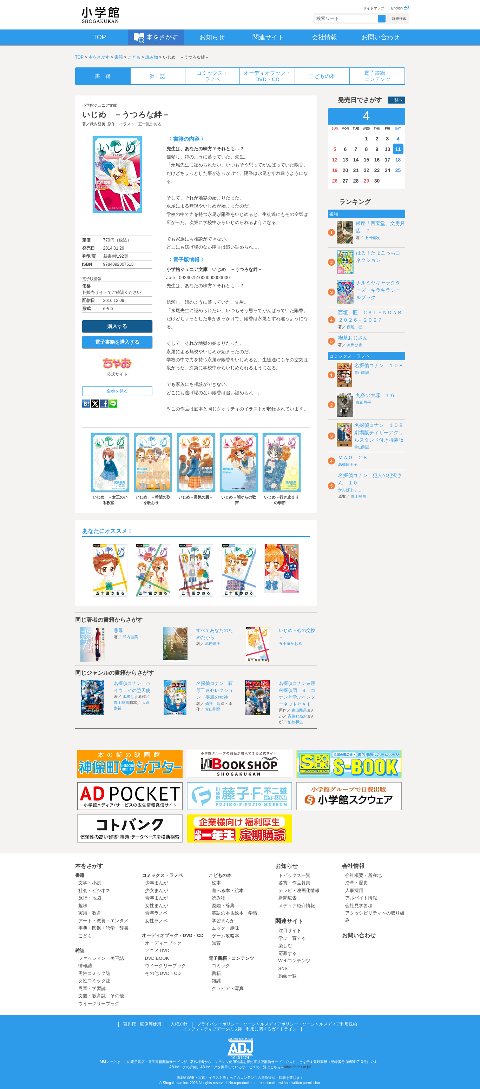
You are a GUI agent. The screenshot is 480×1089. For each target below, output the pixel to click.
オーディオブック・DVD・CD (173, 935)
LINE (113, 404)
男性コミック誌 (94, 973)
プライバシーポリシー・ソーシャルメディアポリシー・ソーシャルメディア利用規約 (277, 1024)
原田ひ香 (354, 345)
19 (335, 170)
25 (398, 170)
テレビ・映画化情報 (299, 890)
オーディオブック (163, 943)
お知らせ (286, 866)
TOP (79, 57)
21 (356, 170)
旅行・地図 (89, 897)
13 (345, 160)
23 (377, 170)
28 (356, 181)
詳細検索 (399, 18)
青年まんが (156, 897)
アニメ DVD (157, 950)
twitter (95, 404)
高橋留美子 (347, 464)
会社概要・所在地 (363, 875)
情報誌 (85, 965)
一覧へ (396, 100)
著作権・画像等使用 (142, 1024)
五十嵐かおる (150, 124)
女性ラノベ (156, 920)
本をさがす (99, 57)
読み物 (151, 57)
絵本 (216, 882)
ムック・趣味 (225, 928)
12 (335, 160)
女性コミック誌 (94, 980)
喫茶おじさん (353, 338)
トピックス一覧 (294, 875)
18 (398, 160)
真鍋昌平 (363, 402)
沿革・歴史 (356, 882)
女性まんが (156, 905)
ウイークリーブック (98, 1003)
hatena (86, 404)
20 (345, 170)
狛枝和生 (295, 722)
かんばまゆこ (349, 490)
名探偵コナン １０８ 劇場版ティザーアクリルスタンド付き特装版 (381, 432)
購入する (117, 326)
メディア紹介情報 (296, 905)
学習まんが (225, 920)
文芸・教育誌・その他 (101, 995)
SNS (283, 968)
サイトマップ (373, 8)
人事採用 (354, 890)
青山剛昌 (121, 702)
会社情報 (353, 866)
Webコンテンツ (294, 960)
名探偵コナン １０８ (378, 365)
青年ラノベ (156, 913)
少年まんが (156, 882)
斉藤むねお (297, 716)
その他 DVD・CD (163, 973)
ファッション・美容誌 (101, 958)
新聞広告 (287, 897)
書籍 (118, 57)
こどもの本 (220, 875)
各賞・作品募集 (294, 882)
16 (377, 160)
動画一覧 (287, 975)
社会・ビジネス (94, 890)
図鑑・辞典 (223, 905)
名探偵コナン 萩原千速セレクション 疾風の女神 (214, 690)
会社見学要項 (359, 905)
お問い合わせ (359, 935)
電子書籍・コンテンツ (231, 958)
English (400, 8)
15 (366, 160)
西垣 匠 (354, 327)
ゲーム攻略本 (225, 935)
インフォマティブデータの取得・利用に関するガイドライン (240, 1029)
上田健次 (372, 238)
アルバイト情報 (361, 897)
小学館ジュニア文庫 (99, 105)
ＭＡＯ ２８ (353, 457)
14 (356, 160)
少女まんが (156, 890)
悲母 (118, 630)
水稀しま (130, 696)
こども (134, 57)
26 (335, 181)
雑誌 (79, 950)
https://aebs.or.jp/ (297, 1067)
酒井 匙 (213, 703)
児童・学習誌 (92, 988)
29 (366, 181)
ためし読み (117, 224)
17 (387, 160)
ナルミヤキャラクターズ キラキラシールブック (378, 290)
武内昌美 (97, 124)
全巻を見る (117, 391)
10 (387, 149)
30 (377, 181)
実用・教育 (89, 913)
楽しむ (285, 945)
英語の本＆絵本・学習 (234, 913)
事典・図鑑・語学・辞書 (103, 928)
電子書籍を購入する (117, 342)
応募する (287, 953)
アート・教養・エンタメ (103, 920)
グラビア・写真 (228, 988)
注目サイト (289, 930)
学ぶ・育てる (292, 938)
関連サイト (289, 921)
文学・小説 (89, 882)
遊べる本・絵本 (228, 890)
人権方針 (179, 1024)
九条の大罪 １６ (375, 395)
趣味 (82, 905)
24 (387, 170)
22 (366, 170)
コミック (221, 965)
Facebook (104, 404)
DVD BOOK (157, 958)
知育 (216, 943)
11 (398, 149)
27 (345, 181)
